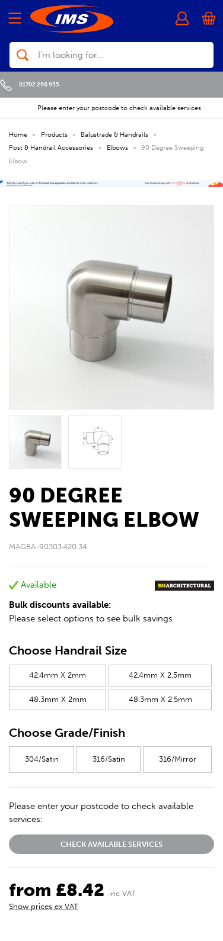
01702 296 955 (29, 84)
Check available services (111, 844)
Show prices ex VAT (43, 906)
